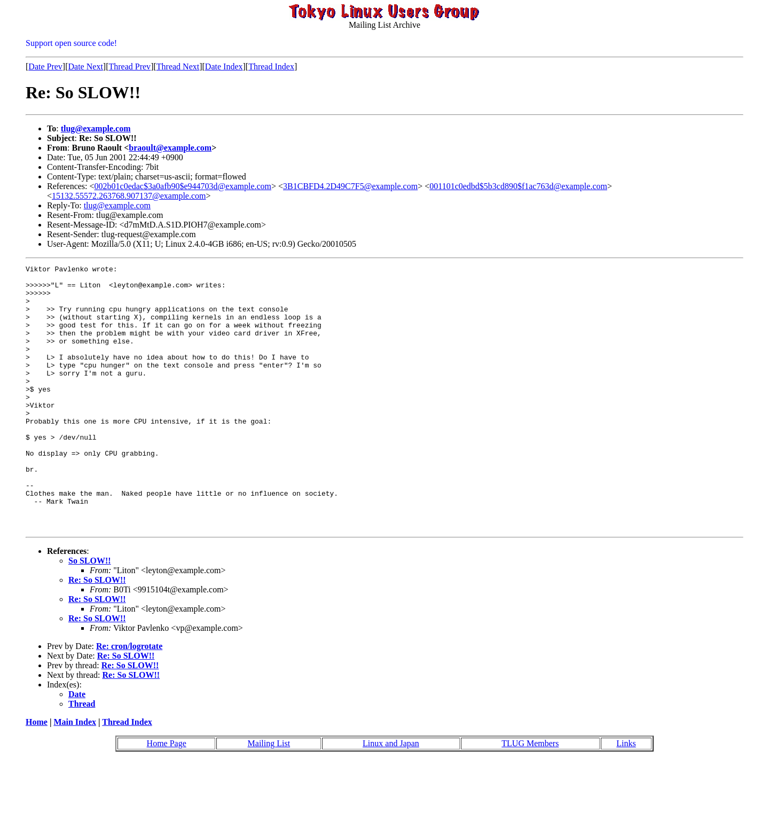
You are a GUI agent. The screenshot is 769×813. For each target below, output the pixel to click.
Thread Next (177, 66)
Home (37, 774)
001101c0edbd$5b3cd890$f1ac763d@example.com (518, 186)
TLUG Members (530, 796)
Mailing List (269, 796)
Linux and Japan (391, 796)
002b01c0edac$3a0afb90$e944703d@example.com (183, 186)
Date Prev (45, 66)
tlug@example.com (96, 128)
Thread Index (271, 66)
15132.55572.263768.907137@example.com (129, 195)
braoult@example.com (170, 147)
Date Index (224, 66)
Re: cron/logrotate (129, 698)
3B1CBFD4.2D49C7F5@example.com (350, 186)
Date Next (85, 66)
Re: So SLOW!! (97, 632)
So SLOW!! (89, 613)
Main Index (74, 774)
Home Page (166, 796)
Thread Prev (129, 66)
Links (625, 796)
